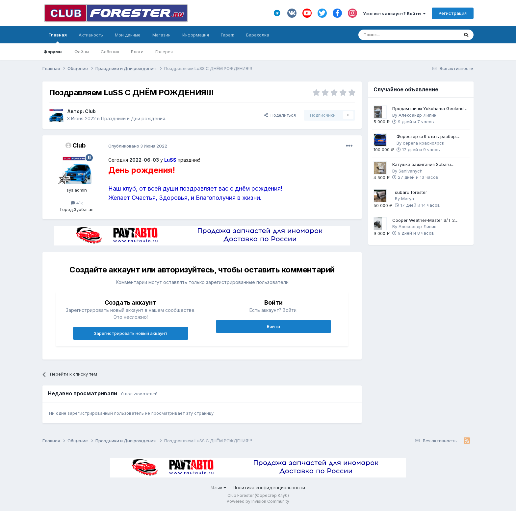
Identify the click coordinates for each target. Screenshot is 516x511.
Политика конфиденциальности (269, 487)
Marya (407, 198)
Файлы (81, 51)
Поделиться (280, 115)
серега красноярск (423, 143)
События (110, 51)
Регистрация (453, 13)
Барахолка (257, 34)
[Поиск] (390, 35)
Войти (273, 326)
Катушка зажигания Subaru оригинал (421, 165)
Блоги (137, 51)
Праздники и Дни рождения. (133, 118)
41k (77, 202)
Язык (218, 487)
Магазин (161, 34)
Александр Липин (417, 115)
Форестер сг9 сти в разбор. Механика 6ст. (427, 137)
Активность (91, 34)
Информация (195, 34)
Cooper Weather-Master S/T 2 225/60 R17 (423, 221)
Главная (57, 37)
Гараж (227, 34)
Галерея (164, 51)
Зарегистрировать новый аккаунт (131, 333)
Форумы (53, 51)
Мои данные (128, 34)
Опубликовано (137, 146)
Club (90, 111)
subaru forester (411, 192)
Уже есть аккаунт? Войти (394, 13)
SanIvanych (411, 171)
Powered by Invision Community (258, 501)
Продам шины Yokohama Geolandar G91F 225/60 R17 (430, 109)
